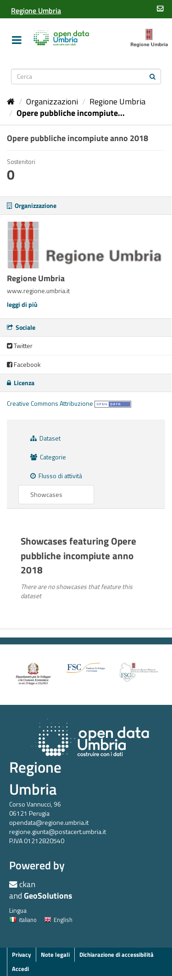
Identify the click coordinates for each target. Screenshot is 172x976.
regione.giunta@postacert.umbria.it (57, 831)
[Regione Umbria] (36, 10)
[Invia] (152, 76)
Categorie (48, 457)
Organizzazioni (52, 101)
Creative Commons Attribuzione (50, 403)
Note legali (55, 954)
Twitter (20, 345)
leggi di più (22, 304)
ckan (27, 884)
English (58, 919)
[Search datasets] (86, 76)
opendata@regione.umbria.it (49, 822)
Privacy (21, 954)
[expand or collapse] (17, 39)
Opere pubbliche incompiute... (71, 113)
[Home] (11, 101)
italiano (23, 919)
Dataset (45, 438)
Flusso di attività (56, 475)
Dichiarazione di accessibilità (116, 954)
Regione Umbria (117, 101)
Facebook (24, 364)
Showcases (46, 494)
